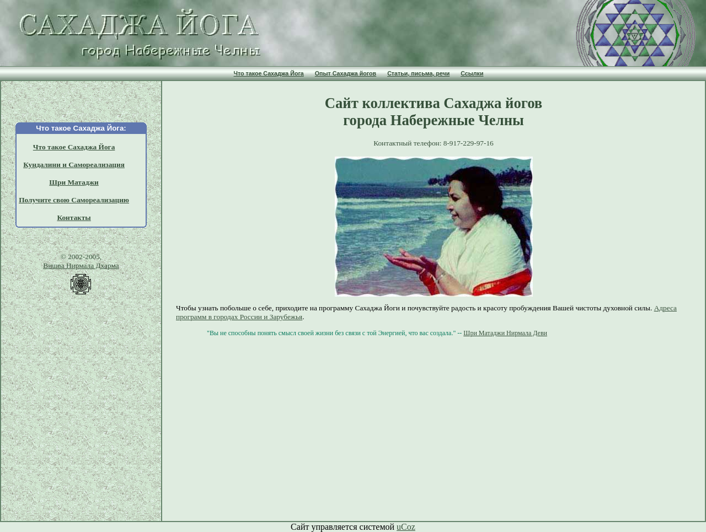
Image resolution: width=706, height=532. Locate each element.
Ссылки (472, 73)
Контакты (73, 217)
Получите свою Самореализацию (74, 200)
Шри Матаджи (73, 182)
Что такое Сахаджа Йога (269, 73)
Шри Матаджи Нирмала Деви (505, 333)
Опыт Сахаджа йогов (345, 73)
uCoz (406, 526)
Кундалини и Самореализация (74, 164)
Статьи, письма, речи (418, 73)
